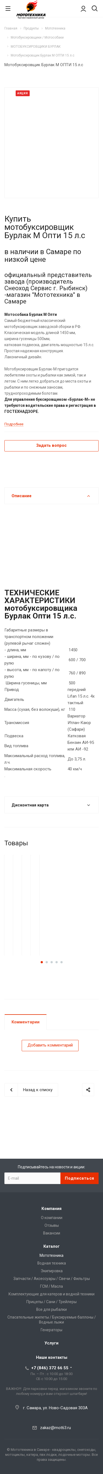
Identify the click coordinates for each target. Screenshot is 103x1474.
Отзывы (51, 1225)
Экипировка (52, 1271)
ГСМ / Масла (51, 1286)
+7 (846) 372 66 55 (49, 1367)
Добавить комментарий (50, 1045)
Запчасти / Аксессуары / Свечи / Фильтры (51, 1278)
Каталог (51, 1246)
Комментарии (26, 1022)
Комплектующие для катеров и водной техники (51, 1294)
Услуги (51, 1343)
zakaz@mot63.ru (55, 1427)
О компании (51, 1217)
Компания (51, 1208)
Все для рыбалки (51, 1309)
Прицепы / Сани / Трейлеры (51, 1302)
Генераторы (51, 1330)
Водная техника (51, 1263)
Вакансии (51, 1233)
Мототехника (51, 1255)
